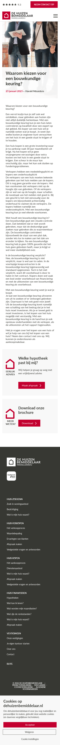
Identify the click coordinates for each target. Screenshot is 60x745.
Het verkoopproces (16, 528)
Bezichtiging (12, 509)
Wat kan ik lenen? (15, 603)
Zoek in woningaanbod (17, 504)
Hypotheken (12, 597)
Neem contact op (44, 4)
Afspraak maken (14, 544)
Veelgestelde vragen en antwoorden (23, 549)
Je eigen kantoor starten (18, 643)
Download (29, 423)
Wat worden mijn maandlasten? (22, 608)
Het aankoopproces (16, 563)
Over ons (11, 649)
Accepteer (30, 724)
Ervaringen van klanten (17, 538)
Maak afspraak (32, 385)
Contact (10, 654)
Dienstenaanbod (14, 568)
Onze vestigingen (15, 638)
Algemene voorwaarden (34, 688)
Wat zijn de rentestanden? (19, 614)
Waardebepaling (14, 533)
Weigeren (29, 732)
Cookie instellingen (30, 739)
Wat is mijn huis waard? (18, 514)
